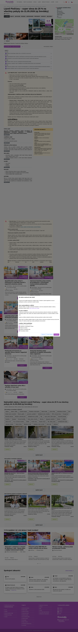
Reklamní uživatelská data (25, 329)
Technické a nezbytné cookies (26, 324)
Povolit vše (56, 334)
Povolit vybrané (50, 334)
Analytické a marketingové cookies (26, 326)
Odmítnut (43, 334)
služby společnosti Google (34, 308)
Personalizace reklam (24, 330)
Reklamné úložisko (23, 327)
